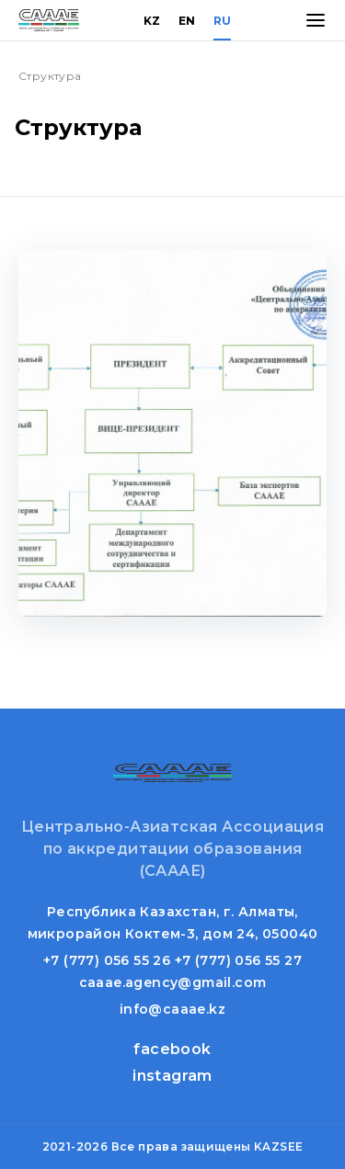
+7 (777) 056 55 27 (238, 960)
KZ (152, 21)
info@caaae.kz (172, 1009)
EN (186, 21)
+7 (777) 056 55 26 (106, 960)
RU (222, 21)
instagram (172, 1075)
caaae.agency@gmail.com (173, 982)
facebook (172, 1049)
